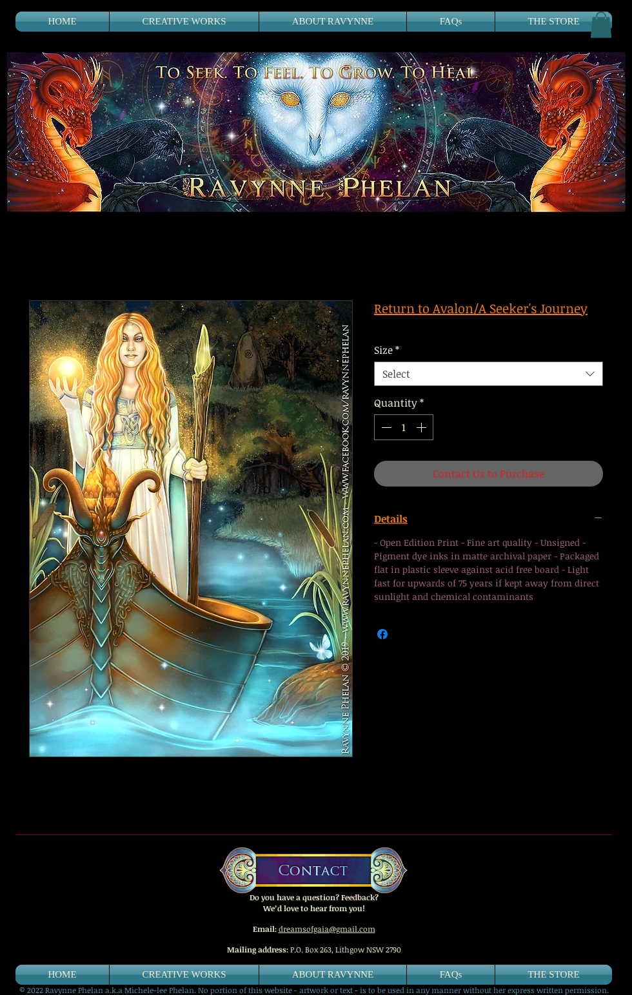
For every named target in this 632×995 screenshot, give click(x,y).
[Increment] (422, 427)
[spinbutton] (403, 427)
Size (386, 349)
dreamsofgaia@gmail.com (327, 928)
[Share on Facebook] (382, 634)
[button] (601, 25)
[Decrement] (385, 427)
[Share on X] (407, 634)
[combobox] (488, 374)
